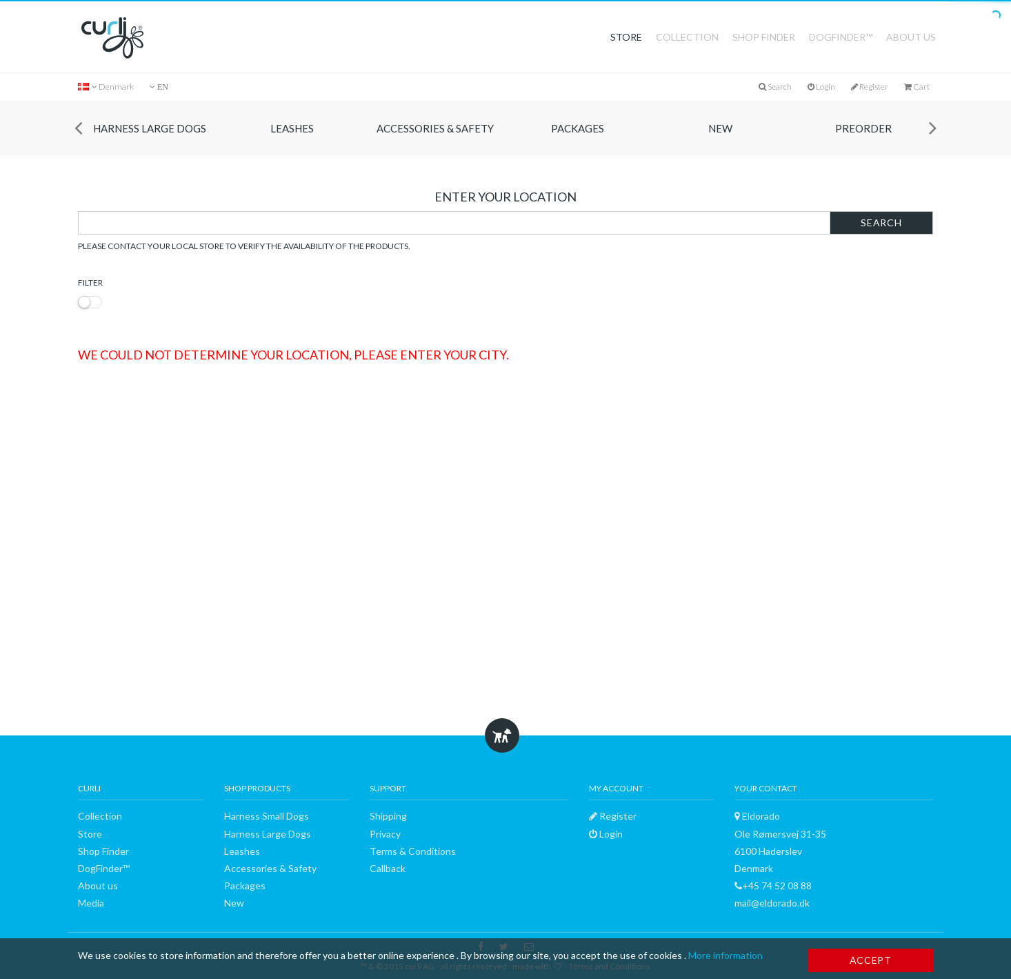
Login (821, 86)
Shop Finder (763, 37)
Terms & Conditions (413, 851)
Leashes (292, 128)
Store (626, 37)
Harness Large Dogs (149, 128)
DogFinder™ (840, 37)
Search (881, 222)
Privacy (385, 834)
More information (725, 955)
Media (91, 903)
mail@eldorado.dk (772, 903)
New (720, 128)
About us (911, 37)
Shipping (388, 816)
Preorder (863, 128)
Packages (577, 128)
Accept (871, 960)
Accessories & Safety (435, 128)
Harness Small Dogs (266, 816)
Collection (687, 37)
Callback (388, 868)
